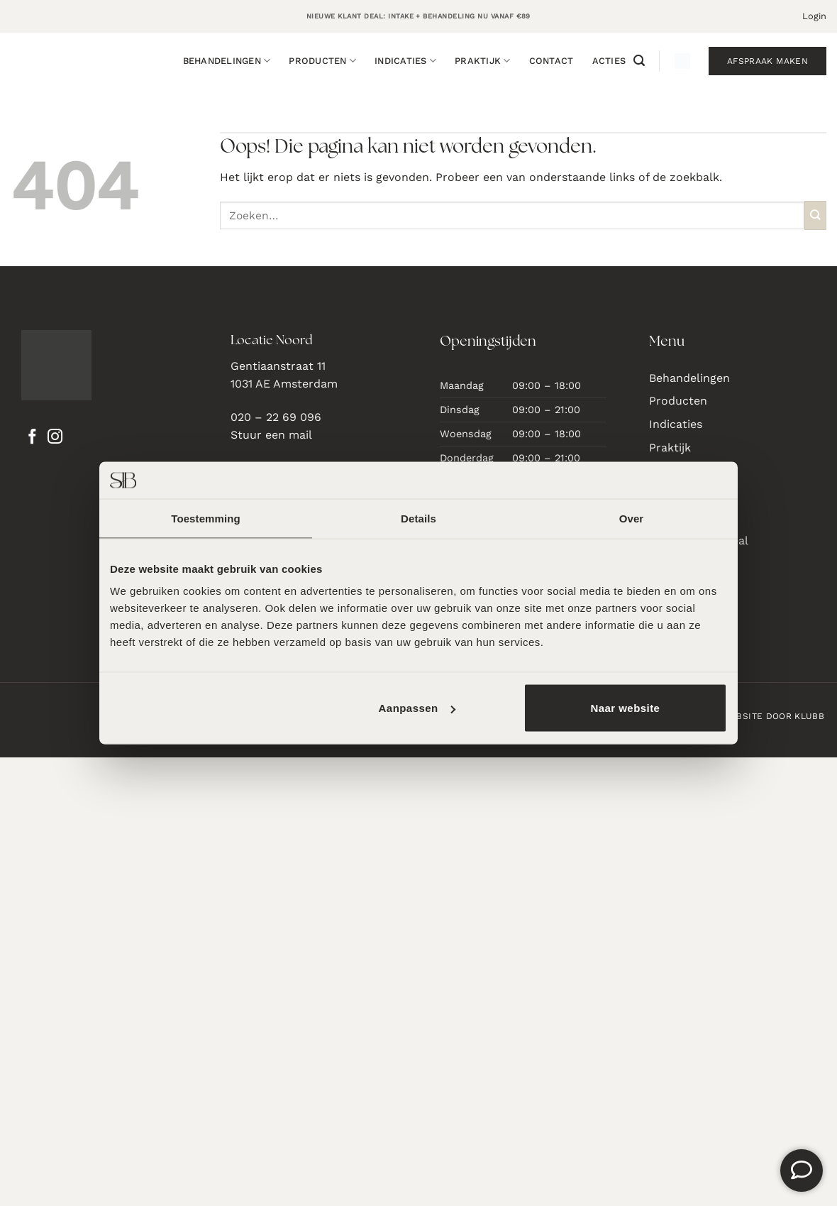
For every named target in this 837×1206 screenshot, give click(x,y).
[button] (814, 16)
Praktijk (483, 60)
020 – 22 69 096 (276, 417)
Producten (322, 60)
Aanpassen (417, 708)
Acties (609, 60)
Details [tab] (418, 518)
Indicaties (405, 60)
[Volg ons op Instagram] (55, 437)
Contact (551, 60)
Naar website (625, 708)
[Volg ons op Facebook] (32, 437)
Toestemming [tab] (205, 518)
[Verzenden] (815, 215)
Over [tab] (631, 518)
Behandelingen (227, 60)
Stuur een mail (271, 435)
